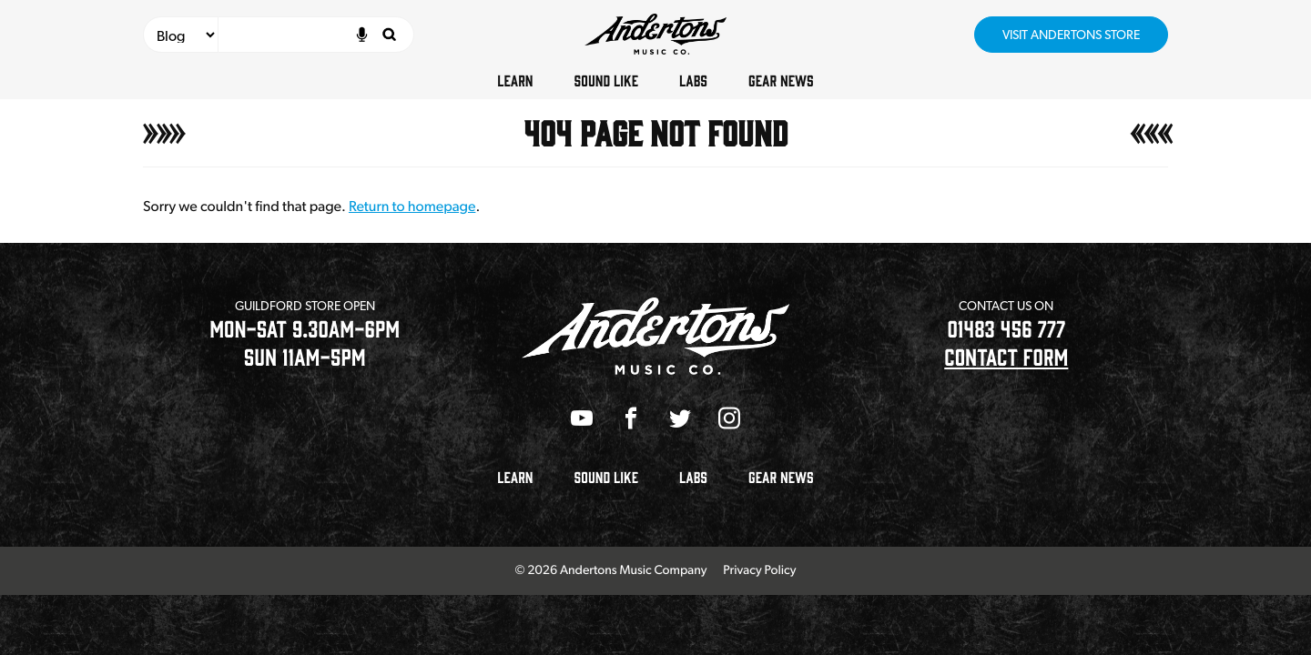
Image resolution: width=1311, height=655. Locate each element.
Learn (515, 80)
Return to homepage (412, 206)
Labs (693, 80)
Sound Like (606, 80)
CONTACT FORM (1006, 355)
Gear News (781, 80)
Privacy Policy (759, 570)
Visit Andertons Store (1071, 34)
